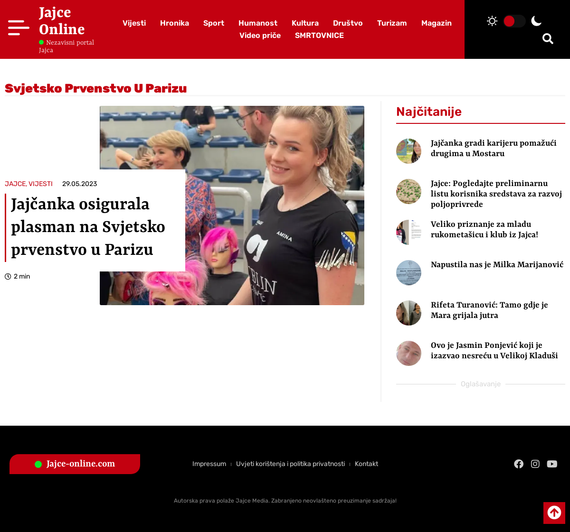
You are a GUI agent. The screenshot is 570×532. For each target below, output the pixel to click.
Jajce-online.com (81, 464)
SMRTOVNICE (319, 35)
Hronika (174, 23)
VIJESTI (40, 184)
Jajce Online (62, 22)
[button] (548, 39)
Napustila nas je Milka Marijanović (497, 265)
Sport (213, 23)
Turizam (392, 23)
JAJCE (15, 184)
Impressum (209, 464)
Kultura (305, 23)
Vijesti (134, 23)
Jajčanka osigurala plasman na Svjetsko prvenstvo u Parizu (88, 228)
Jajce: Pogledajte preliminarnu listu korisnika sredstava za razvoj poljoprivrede (496, 194)
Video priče (260, 35)
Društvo (348, 23)
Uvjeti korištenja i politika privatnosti (290, 464)
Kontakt (366, 464)
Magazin (436, 23)
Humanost (257, 23)
